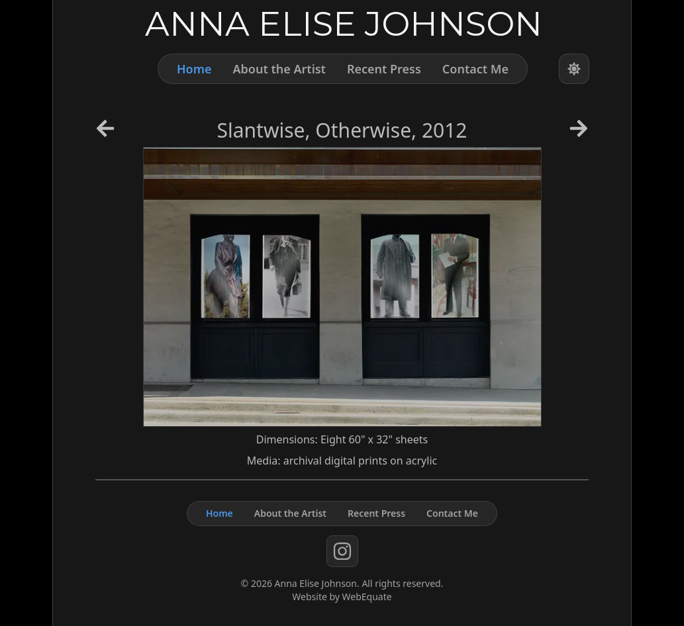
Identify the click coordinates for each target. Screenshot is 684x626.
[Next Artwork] (579, 133)
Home (194, 69)
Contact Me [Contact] (475, 69)
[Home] (342, 23)
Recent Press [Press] (384, 69)
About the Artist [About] (278, 69)
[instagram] (342, 551)
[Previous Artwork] (105, 133)
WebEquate (367, 596)
